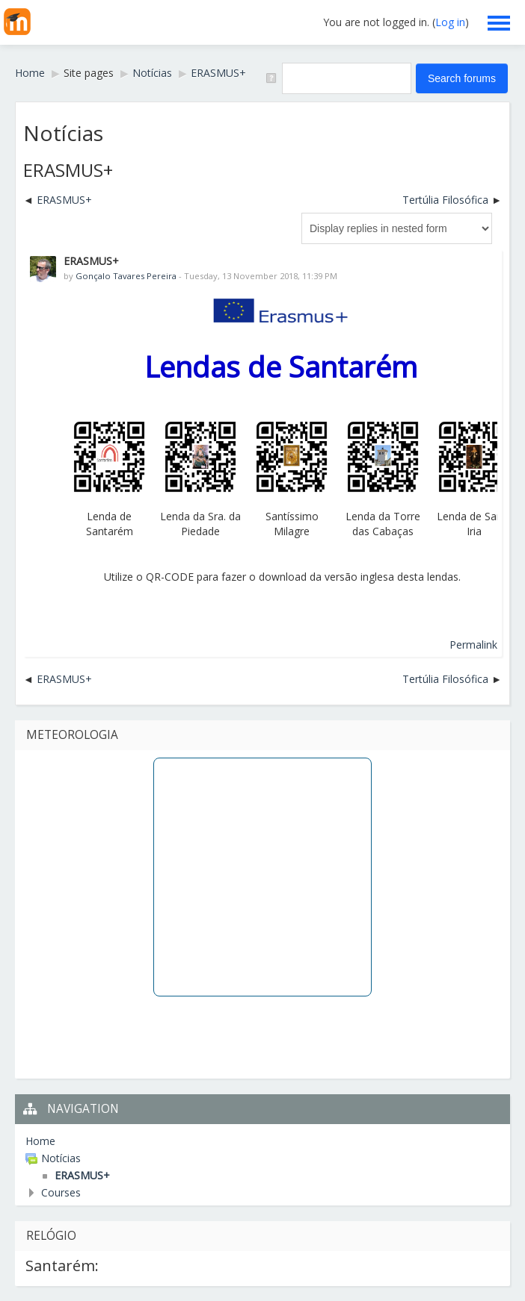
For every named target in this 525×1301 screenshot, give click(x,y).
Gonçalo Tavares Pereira (126, 275)
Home (40, 1141)
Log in (450, 22)
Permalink (473, 644)
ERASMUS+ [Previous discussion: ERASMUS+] (64, 200)
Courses (61, 1192)
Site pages (89, 73)
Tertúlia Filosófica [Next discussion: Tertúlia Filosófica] (445, 200)
